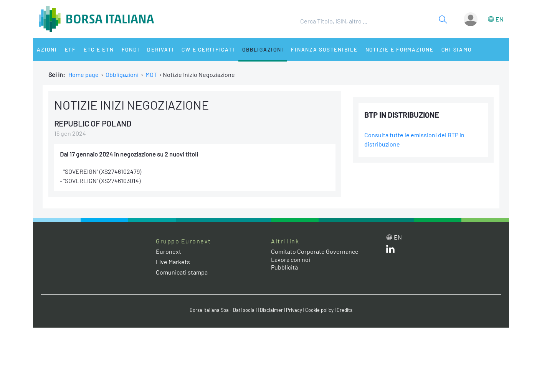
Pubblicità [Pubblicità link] (284, 267)
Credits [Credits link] (344, 310)
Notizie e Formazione (399, 49)
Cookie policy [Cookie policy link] (319, 310)
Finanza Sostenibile (324, 49)
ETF (70, 49)
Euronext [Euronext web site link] (168, 251)
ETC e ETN (99, 49)
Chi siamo (456, 49)
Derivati (160, 49)
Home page (83, 74)
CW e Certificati (208, 49)
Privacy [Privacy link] (294, 310)
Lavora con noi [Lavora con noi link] (290, 259)
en (500, 19)
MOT (151, 74)
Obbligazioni (262, 49)
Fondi (131, 49)
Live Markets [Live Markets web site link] (173, 261)
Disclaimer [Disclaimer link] (271, 310)
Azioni (47, 49)
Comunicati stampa (182, 272)
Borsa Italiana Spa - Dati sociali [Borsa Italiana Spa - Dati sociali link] (223, 310)
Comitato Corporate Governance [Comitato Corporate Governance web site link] (315, 251)
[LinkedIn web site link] (390, 250)
